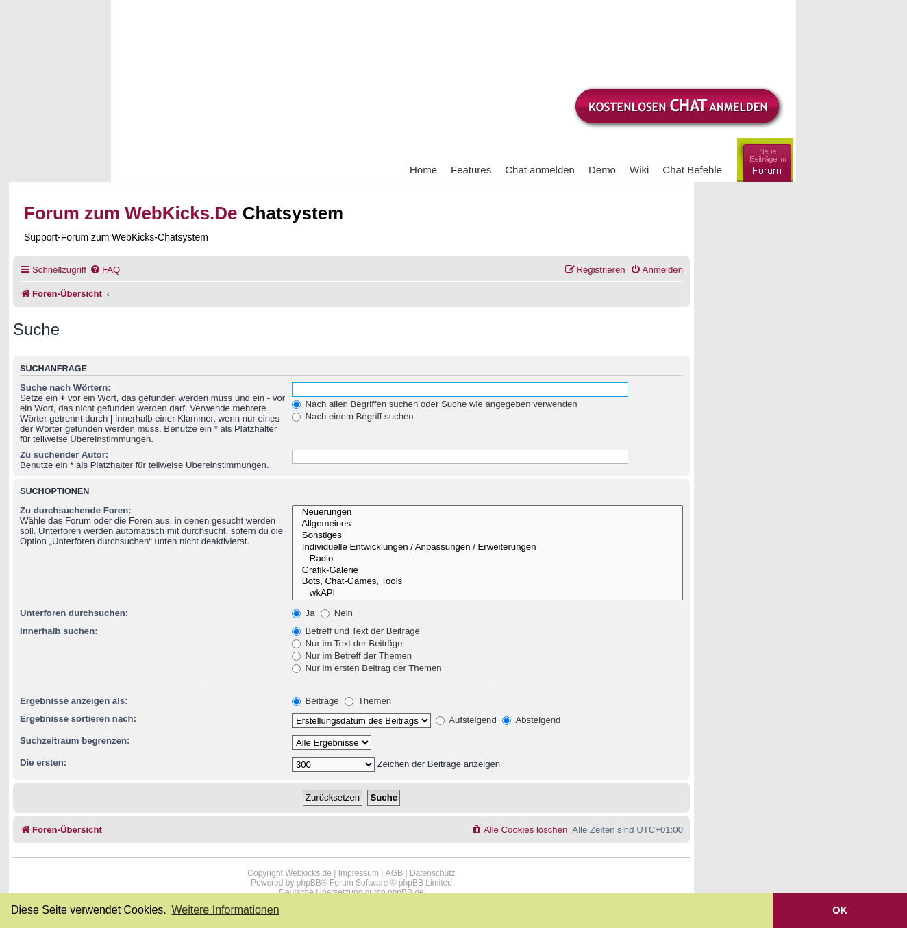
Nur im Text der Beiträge (347, 643)
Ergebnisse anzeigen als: (74, 701)
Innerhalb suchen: (59, 631)
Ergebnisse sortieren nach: (78, 718)
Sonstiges (487, 535)
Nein (337, 613)
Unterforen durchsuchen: (74, 613)
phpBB (309, 883)
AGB (394, 873)
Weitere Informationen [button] (225, 910)
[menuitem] (105, 270)
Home (423, 169)
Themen (368, 701)
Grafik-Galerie (487, 570)
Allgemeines (487, 524)
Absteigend (531, 720)
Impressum (358, 873)
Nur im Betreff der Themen (352, 655)
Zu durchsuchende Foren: (76, 510)
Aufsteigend (466, 720)
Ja (303, 613)
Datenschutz (433, 873)
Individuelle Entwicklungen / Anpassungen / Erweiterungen (487, 547)
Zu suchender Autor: (64, 455)
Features (471, 169)
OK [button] (839, 910)
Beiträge (315, 701)
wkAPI (487, 593)
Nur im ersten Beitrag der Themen (367, 668)
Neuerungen (487, 512)
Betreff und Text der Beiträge (356, 631)
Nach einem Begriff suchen (353, 416)
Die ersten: (43, 762)
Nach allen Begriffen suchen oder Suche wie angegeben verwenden (434, 404)
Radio (487, 559)
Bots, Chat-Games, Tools (487, 581)
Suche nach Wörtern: (65, 387)
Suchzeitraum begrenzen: (74, 740)
